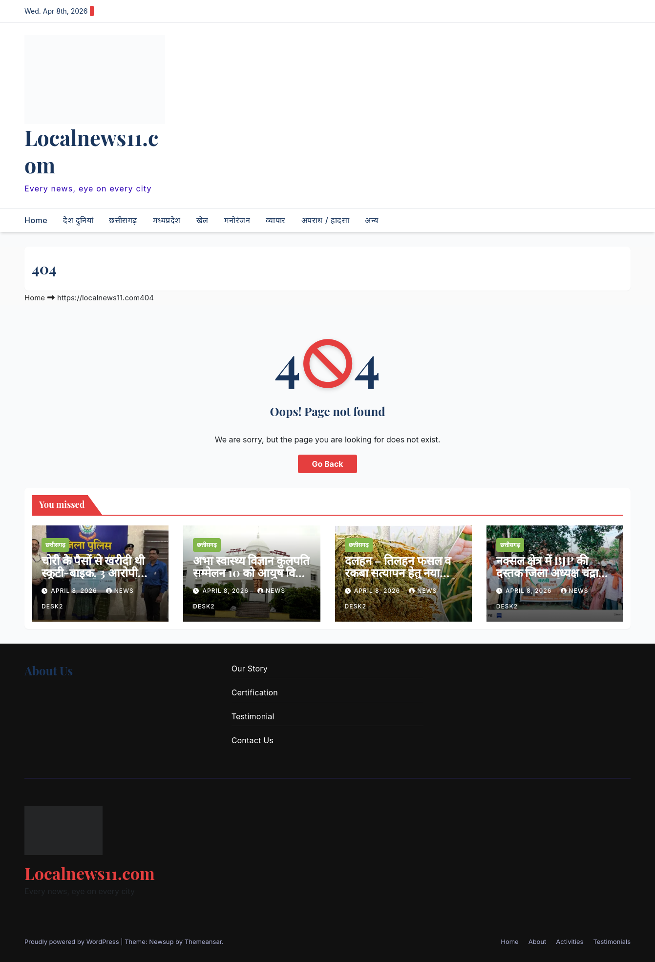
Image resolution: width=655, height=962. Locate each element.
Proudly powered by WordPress (72, 941)
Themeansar (203, 941)
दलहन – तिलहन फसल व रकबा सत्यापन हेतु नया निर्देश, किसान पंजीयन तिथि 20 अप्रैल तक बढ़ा (402, 578)
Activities (569, 941)
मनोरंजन (237, 220)
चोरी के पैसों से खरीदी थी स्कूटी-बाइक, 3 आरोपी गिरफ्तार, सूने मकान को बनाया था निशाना (93, 578)
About (537, 941)
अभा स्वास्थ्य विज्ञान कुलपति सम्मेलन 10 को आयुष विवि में (251, 572)
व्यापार (276, 220)
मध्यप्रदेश (167, 220)
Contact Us (253, 740)
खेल (202, 220)
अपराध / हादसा (325, 220)
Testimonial (253, 716)
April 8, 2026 (75, 590)
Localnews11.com (91, 151)
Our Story (250, 668)
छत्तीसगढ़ (123, 220)
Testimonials (612, 941)
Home (35, 220)
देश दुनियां (78, 220)
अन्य (372, 220)
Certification (255, 692)
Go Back (327, 464)
